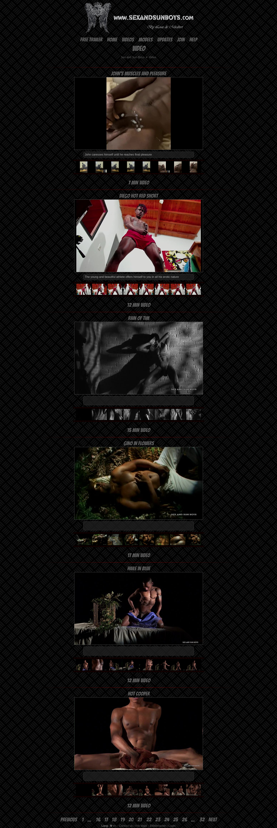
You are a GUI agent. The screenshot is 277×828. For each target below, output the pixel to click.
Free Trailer (91, 39)
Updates (164, 39)
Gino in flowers (138, 443)
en (114, 825)
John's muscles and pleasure (138, 73)
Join (181, 39)
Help (193, 39)
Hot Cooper (138, 694)
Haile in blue (138, 568)
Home (112, 39)
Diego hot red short (138, 196)
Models (145, 39)
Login (172, 825)
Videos (128, 39)
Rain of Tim (138, 318)
